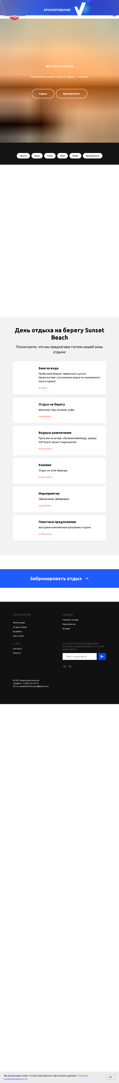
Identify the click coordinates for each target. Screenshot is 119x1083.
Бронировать (92, 156)
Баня (62, 156)
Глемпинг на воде (71, 999)
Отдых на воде (20, 1006)
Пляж (50, 156)
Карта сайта (18, 1015)
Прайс (75, 156)
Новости (17, 1032)
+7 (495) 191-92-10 (30, 1062)
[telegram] (70, 1045)
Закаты (23, 156)
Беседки (66, 1008)
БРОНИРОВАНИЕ (57, 10)
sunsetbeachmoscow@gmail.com (34, 1065)
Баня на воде (19, 1002)
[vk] (64, 1045)
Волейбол (17, 1011)
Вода (37, 156)
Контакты (17, 1028)
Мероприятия (69, 1003)
